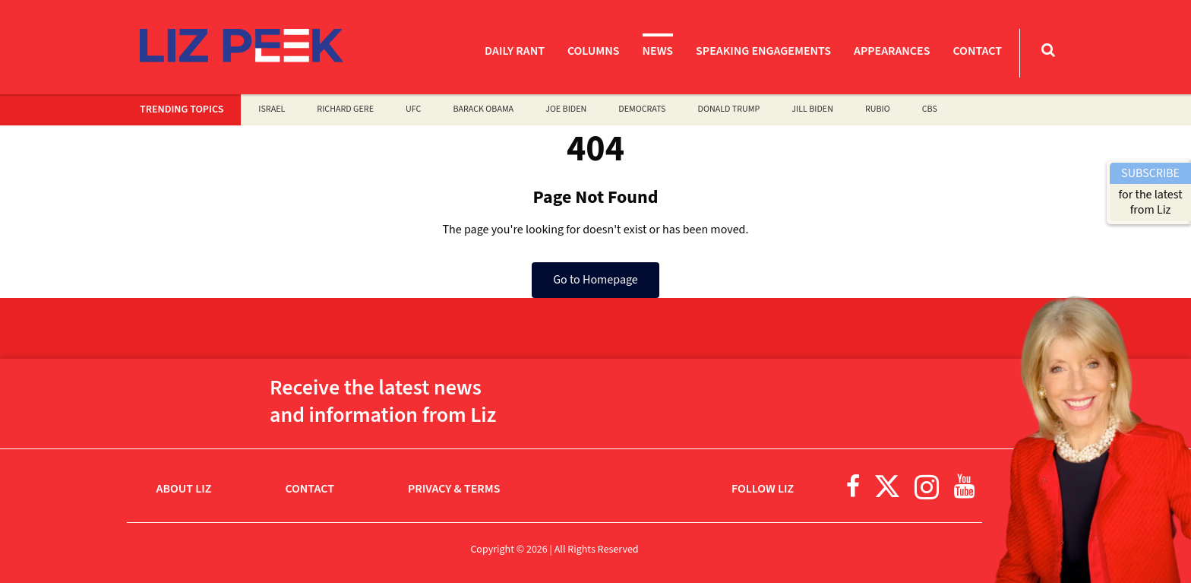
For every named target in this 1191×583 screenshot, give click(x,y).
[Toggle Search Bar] (1048, 50)
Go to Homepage (595, 279)
